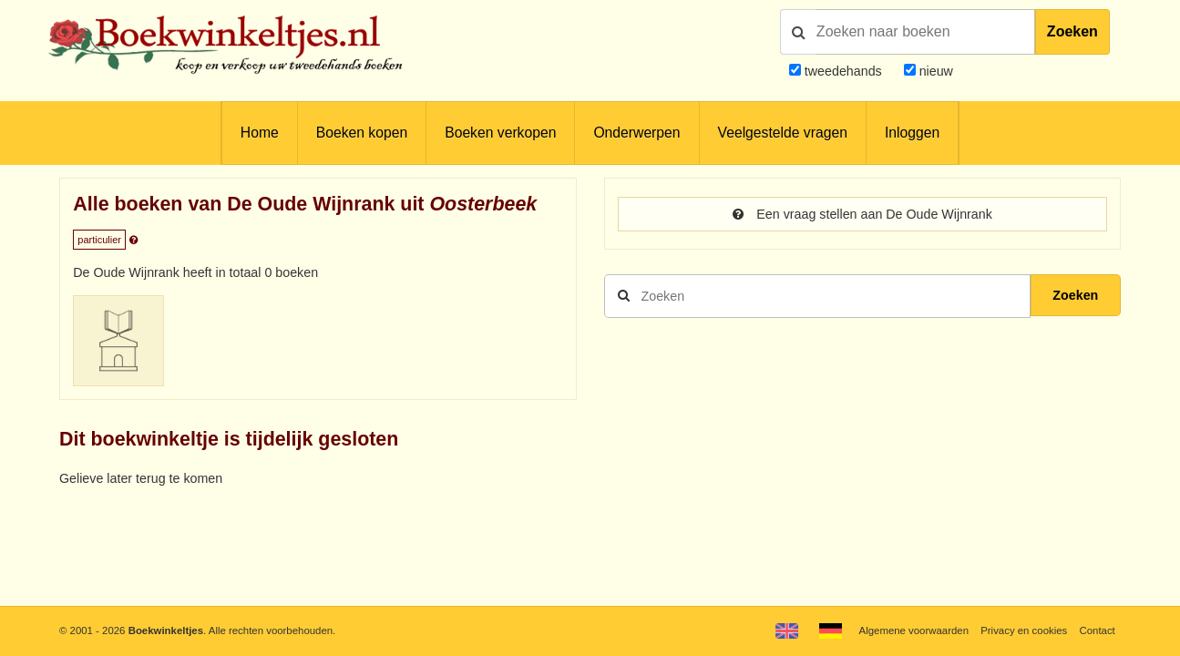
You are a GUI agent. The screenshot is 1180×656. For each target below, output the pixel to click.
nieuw (934, 71)
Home (260, 132)
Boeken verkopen (500, 132)
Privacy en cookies (1023, 630)
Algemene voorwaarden (914, 630)
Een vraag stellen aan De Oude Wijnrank (862, 214)
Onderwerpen (636, 132)
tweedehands (843, 71)
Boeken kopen (361, 132)
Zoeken (1072, 31)
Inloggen (912, 132)
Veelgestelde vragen (782, 132)
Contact (1096, 630)
